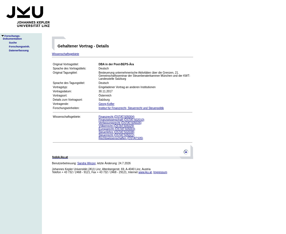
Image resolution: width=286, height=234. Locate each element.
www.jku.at (145, 172)
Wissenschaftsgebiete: (67, 116)
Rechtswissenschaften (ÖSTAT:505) (121, 138)
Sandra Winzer (86, 163)
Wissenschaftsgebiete (65, 54)
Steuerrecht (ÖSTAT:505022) (116, 135)
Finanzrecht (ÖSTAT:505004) (117, 116)
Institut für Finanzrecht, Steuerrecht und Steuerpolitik (131, 108)
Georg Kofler (107, 103)
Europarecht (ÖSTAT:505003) (117, 129)
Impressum (160, 172)
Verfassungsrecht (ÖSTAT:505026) (120, 122)
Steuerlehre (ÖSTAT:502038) (116, 132)
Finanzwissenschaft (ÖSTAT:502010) (121, 119)
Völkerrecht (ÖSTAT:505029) (116, 125)
